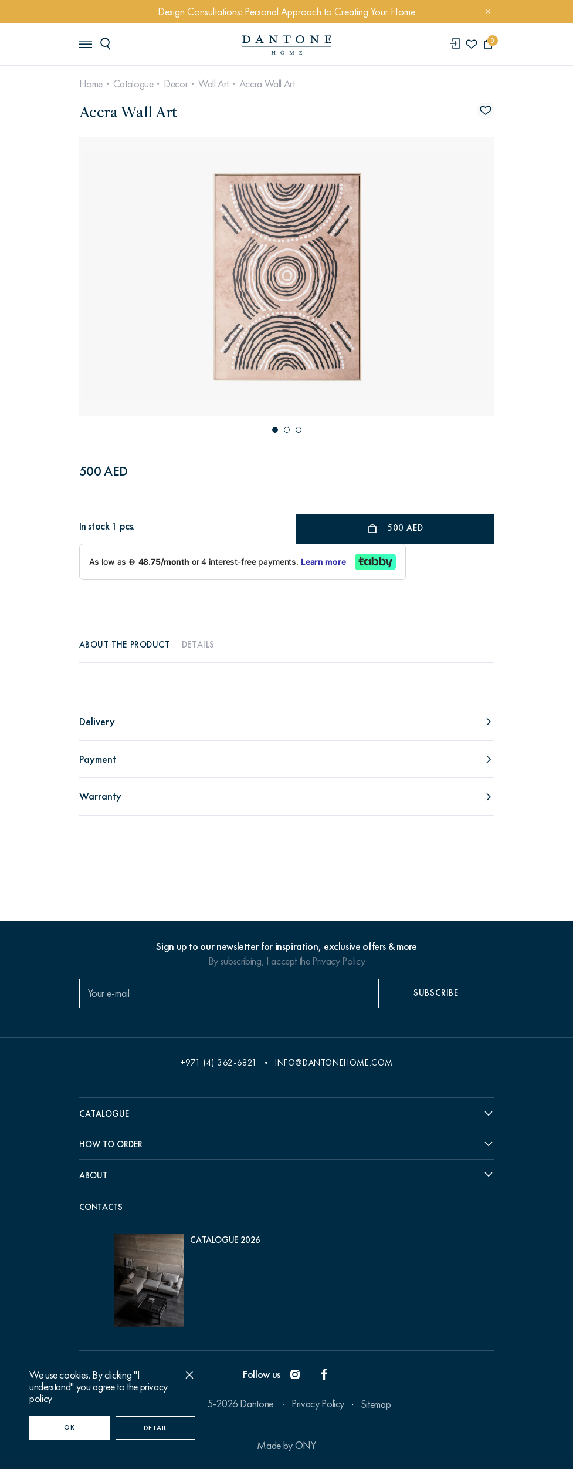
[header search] (107, 43)
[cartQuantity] (488, 44)
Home (91, 84)
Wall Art (213, 84)
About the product (124, 644)
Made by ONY (286, 1445)
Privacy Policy (338, 961)
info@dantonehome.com (334, 1062)
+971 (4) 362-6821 (218, 1062)
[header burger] (85, 43)
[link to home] (286, 45)
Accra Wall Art (267, 84)
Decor (176, 84)
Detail (155, 1428)
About (93, 1175)
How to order (111, 1144)
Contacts (101, 1207)
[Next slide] (431, 276)
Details (198, 644)
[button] (275, 430)
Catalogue (133, 84)
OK (69, 1427)
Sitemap (376, 1404)
